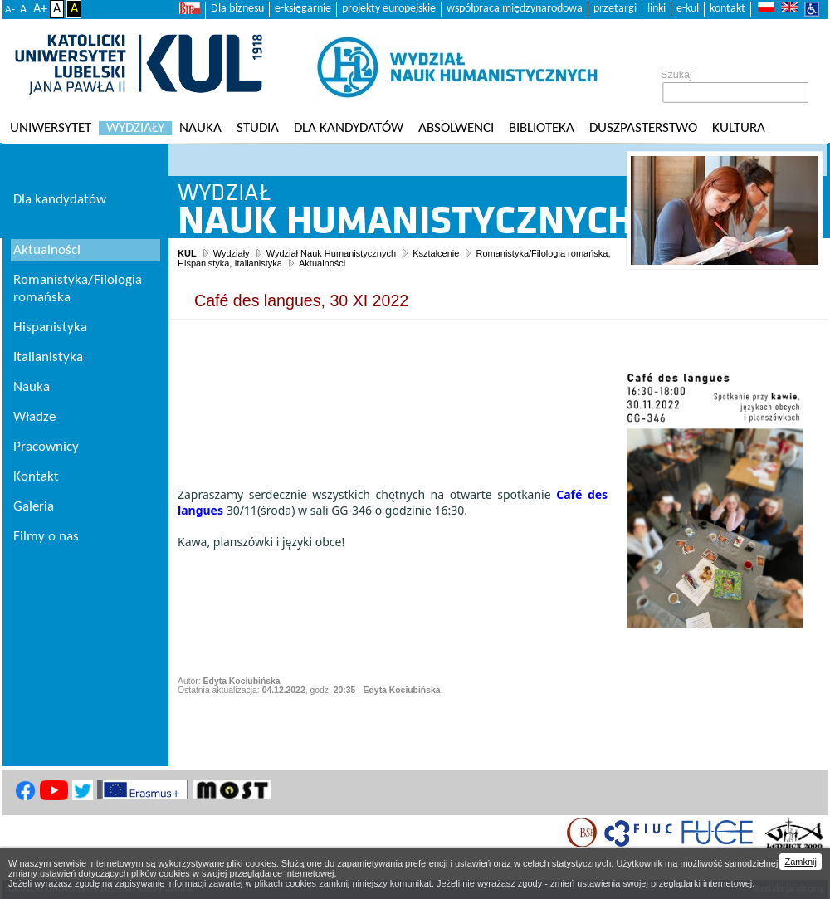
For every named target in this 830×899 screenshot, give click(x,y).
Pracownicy (46, 447)
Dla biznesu (237, 8)
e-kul (687, 8)
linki (656, 8)
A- (10, 9)
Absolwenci (456, 128)
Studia (258, 128)
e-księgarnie (303, 8)
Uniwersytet (50, 128)
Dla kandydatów (348, 128)
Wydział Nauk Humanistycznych (331, 253)
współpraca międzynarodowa (515, 8)
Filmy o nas (46, 537)
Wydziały (135, 128)
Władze (34, 417)
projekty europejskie (389, 8)
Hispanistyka (50, 327)
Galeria (33, 507)
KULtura (738, 128)
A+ (40, 9)
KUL (187, 253)
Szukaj (676, 75)
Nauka (200, 128)
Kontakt (36, 477)
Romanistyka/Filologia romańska (77, 289)
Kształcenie (436, 253)
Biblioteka (541, 128)
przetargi (615, 8)
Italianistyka (48, 357)
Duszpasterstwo (643, 128)
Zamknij (800, 862)
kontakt (727, 8)
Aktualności (322, 263)
